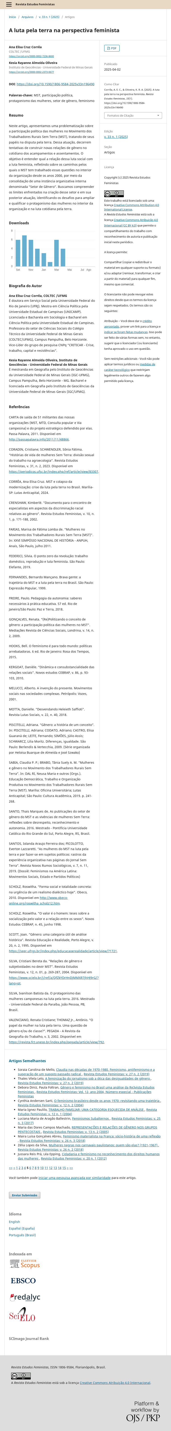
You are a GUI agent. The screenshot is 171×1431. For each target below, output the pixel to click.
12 (51, 1168)
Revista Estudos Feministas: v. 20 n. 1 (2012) (74, 1158)
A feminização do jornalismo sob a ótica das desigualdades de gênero (98, 1078)
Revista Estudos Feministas (35, 4)
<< (10, 1168)
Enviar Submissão (24, 1195)
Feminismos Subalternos (91, 1118)
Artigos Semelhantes (27, 1060)
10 (42, 1168)
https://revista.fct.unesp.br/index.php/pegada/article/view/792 (56, 1042)
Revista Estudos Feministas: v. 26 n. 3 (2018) (52, 1141)
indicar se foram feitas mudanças (126, 332)
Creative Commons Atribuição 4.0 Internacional (115, 1383)
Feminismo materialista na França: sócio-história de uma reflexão (112, 1136)
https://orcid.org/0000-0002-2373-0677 (31, 72)
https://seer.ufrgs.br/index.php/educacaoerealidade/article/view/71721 (63, 951)
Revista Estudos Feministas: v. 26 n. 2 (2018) (50, 1149)
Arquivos (27, 17)
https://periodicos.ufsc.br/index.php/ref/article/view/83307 (53, 471)
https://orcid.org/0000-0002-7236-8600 (31, 56)
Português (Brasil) (22, 1235)
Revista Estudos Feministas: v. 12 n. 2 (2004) (50, 1105)
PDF (113, 48)
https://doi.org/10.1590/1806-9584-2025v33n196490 (55, 84)
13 (55, 1168)
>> (71, 1168)
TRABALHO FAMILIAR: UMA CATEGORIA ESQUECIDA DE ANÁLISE (97, 1109)
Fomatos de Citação (120, 115)
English (14, 1222)
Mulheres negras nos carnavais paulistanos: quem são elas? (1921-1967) (103, 1145)
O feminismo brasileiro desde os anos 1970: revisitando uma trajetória (107, 1101)
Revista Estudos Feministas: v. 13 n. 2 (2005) (76, 1132)
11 (46, 1168)
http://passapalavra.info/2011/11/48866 (39, 439)
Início (12, 17)
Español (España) (22, 1228)
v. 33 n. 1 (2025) (49, 17)
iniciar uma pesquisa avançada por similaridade (75, 1178)
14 (59, 1168)
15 (64, 1168)
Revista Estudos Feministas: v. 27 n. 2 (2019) (116, 1074)
